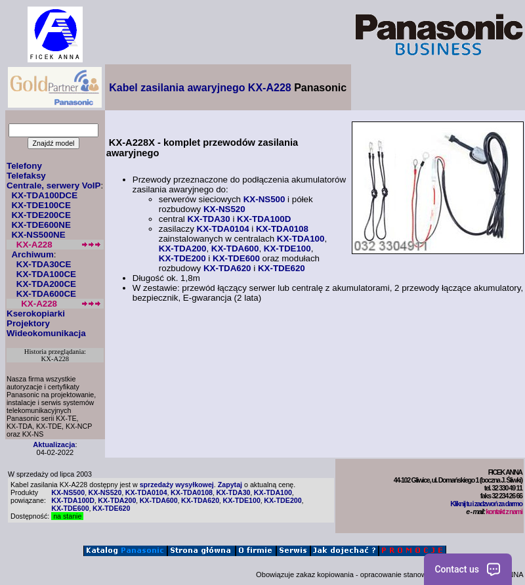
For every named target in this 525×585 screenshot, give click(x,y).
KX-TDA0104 (223, 229)
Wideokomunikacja (46, 333)
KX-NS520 (224, 209)
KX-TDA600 (235, 248)
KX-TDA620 (227, 268)
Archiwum (32, 254)
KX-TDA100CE (46, 274)
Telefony (24, 166)
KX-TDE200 (182, 258)
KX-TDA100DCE (44, 195)
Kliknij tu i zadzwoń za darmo (486, 504)
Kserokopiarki (36, 313)
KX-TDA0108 (282, 229)
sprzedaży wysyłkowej (177, 484)
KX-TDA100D (264, 219)
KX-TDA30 (209, 219)
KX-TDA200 (183, 248)
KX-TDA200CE (46, 284)
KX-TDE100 (287, 248)
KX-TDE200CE (40, 215)
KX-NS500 (264, 199)
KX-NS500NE (38, 235)
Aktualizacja (54, 444)
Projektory (28, 323)
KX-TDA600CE (46, 294)
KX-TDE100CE (40, 205)
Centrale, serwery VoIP (53, 185)
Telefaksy (26, 176)
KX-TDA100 (301, 239)
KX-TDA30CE (44, 264)
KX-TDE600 (236, 258)
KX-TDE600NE (40, 225)
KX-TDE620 (281, 268)
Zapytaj (230, 484)
